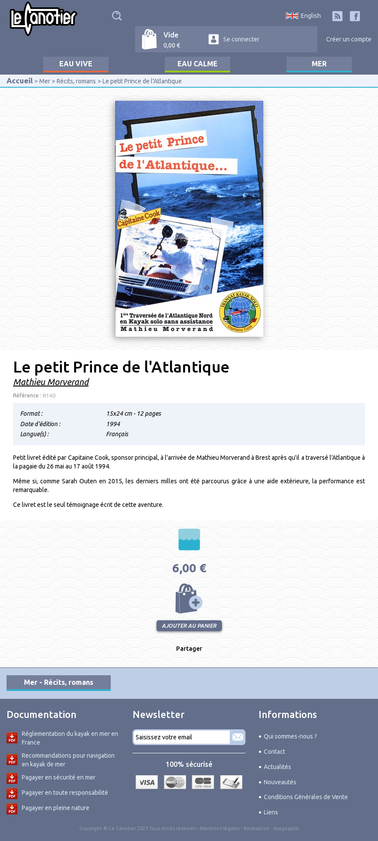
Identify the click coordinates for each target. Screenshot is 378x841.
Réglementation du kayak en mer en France (70, 738)
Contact (274, 751)
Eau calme (197, 64)
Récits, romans (76, 81)
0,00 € (171, 45)
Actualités (277, 766)
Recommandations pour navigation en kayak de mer (68, 760)
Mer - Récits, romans (58, 682)
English (311, 15)
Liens (271, 812)
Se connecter (241, 39)
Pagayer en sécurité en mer (58, 777)
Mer (319, 64)
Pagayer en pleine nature (55, 807)
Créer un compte (348, 39)
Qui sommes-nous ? (290, 736)
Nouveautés (280, 782)
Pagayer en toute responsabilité (65, 792)
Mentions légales (220, 828)
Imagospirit (286, 828)
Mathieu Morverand (51, 382)
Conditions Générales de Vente (306, 796)
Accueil (20, 80)
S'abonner (237, 737)
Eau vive (75, 64)
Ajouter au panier (189, 598)
